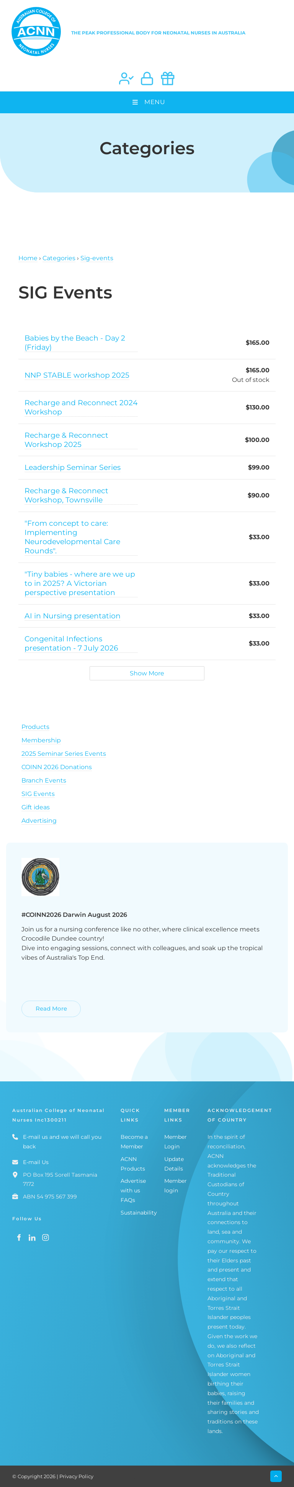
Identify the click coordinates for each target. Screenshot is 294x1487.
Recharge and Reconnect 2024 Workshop (81, 407)
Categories (58, 258)
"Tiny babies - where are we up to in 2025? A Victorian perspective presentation (79, 583)
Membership (41, 740)
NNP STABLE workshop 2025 (76, 375)
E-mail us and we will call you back (62, 1141)
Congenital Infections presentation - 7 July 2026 (71, 643)
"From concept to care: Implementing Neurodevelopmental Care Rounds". (72, 536)
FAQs (128, 1200)
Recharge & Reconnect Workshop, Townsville (66, 495)
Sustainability (139, 1212)
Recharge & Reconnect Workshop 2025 (66, 439)
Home (28, 258)
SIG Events (38, 793)
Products (35, 726)
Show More (147, 673)
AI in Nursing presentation (72, 615)
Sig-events (96, 258)
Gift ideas (35, 807)
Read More (38, 1005)
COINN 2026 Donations (56, 767)
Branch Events (43, 780)
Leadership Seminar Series (72, 467)
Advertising (39, 820)
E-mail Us (36, 1162)
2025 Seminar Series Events (63, 753)
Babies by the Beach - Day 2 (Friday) (74, 342)
